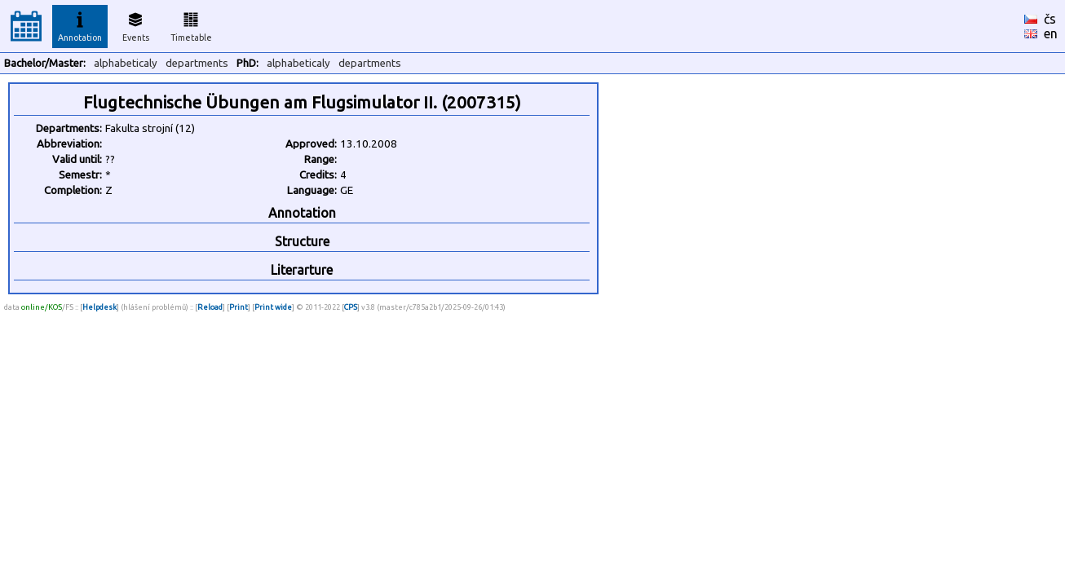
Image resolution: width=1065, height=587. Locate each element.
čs (1050, 18)
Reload (210, 306)
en (1051, 33)
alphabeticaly (125, 63)
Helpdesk (99, 306)
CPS (350, 306)
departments (197, 63)
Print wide (273, 306)
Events (135, 24)
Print (238, 306)
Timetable (191, 24)
